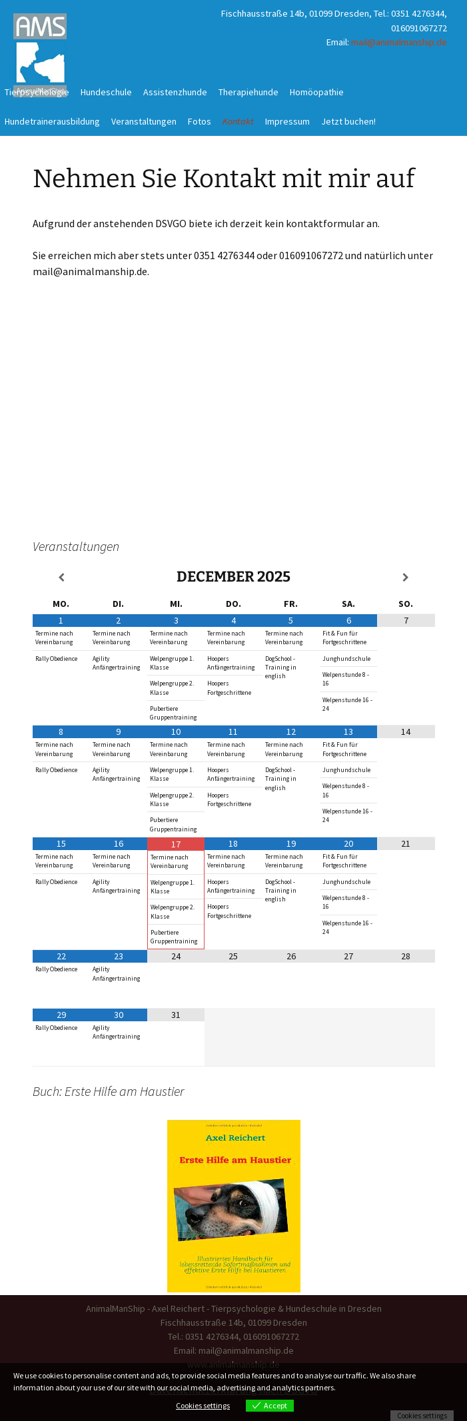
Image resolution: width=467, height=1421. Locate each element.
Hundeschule (106, 92)
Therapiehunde (248, 92)
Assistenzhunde (175, 92)
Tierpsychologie (37, 92)
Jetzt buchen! (348, 121)
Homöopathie (317, 92)
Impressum (287, 121)
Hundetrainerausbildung (52, 121)
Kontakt (238, 121)
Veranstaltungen (144, 121)
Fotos (199, 121)
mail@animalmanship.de (399, 42)
